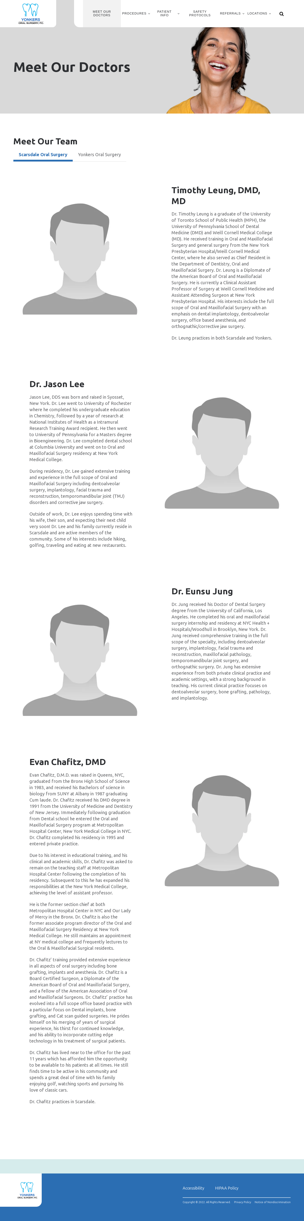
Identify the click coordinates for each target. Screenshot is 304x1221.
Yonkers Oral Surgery (99, 154)
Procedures (134, 13)
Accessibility (193, 1188)
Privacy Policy (242, 1202)
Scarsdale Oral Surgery (43, 154)
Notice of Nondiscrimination (273, 1202)
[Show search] (281, 13)
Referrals (230, 13)
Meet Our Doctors (102, 13)
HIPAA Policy (226, 1188)
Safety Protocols (200, 13)
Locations (257, 13)
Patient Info (164, 13)
